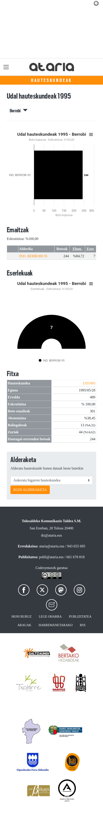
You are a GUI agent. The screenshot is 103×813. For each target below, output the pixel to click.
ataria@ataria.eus (51, 546)
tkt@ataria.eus (51, 535)
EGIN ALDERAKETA (30, 490)
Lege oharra (50, 616)
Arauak (24, 625)
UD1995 (89, 383)
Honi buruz (21, 616)
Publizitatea (80, 616)
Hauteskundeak (51, 80)
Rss (83, 625)
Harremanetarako (56, 625)
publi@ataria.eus (51, 557)
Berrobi (19, 110)
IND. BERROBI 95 (33, 256)
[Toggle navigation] (6, 67)
